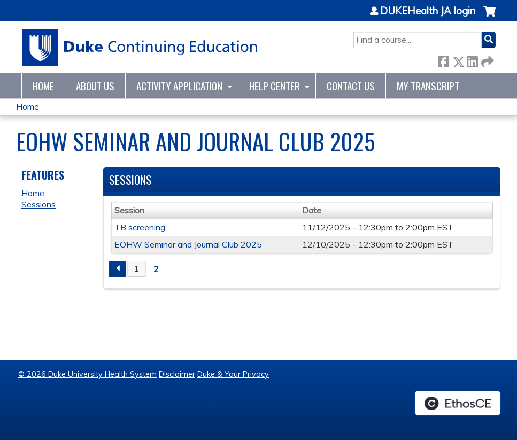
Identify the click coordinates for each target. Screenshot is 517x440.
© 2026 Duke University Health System (87, 374)
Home (43, 86)
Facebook (443, 59)
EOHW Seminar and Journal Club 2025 (188, 244)
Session (129, 210)
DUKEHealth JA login (427, 11)
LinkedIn (472, 59)
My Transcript (428, 86)
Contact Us (351, 86)
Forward (486, 59)
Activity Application (179, 86)
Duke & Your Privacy (233, 374)
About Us (95, 86)
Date (311, 210)
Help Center (274, 86)
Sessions (38, 204)
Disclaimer (177, 374)
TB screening (139, 227)
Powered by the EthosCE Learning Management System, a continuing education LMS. (457, 403)
